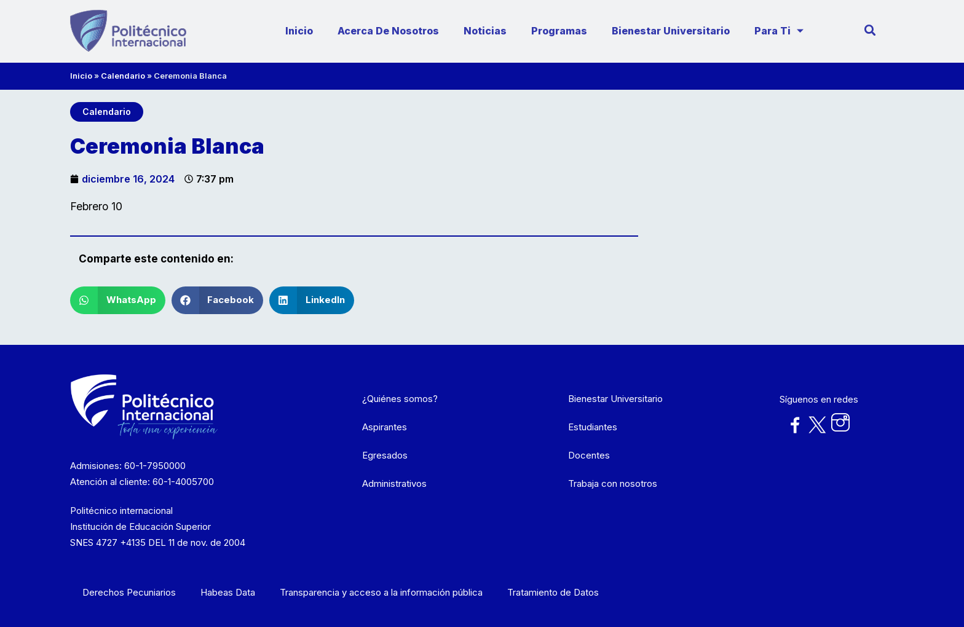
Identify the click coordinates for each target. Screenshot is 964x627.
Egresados (385, 455)
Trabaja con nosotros (612, 483)
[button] (117, 300)
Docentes (589, 455)
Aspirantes (384, 427)
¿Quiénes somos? (400, 398)
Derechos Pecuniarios (129, 592)
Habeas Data (227, 592)
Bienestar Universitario (671, 31)
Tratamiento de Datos (553, 592)
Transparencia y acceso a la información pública (381, 592)
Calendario (123, 76)
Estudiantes (592, 427)
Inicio (299, 31)
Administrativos (394, 483)
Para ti (780, 31)
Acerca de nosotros (388, 31)
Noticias (485, 31)
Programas (559, 31)
